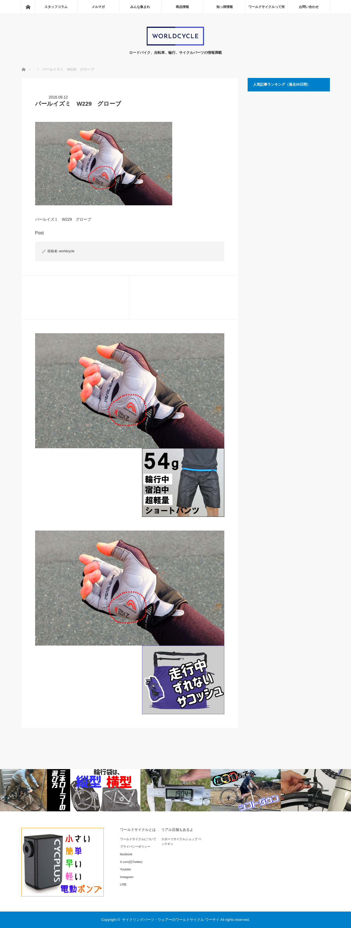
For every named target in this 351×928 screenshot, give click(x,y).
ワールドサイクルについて (138, 839)
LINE (123, 884)
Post (39, 233)
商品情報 (182, 7)
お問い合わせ (309, 7)
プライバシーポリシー (135, 846)
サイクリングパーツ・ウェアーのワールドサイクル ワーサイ (170, 920)
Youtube (125, 869)
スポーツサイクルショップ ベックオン (181, 841)
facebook (126, 854)
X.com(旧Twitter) (131, 861)
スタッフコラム (55, 7)
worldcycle (66, 251)
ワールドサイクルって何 (266, 7)
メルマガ (98, 7)
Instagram (127, 877)
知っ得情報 (224, 7)
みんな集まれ (140, 7)
